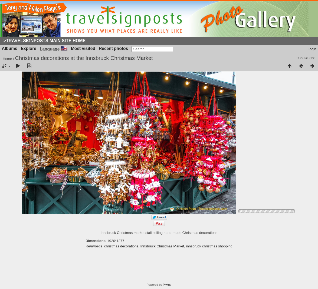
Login (312, 49)
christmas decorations (121, 246)
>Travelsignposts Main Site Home (45, 40)
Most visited (83, 48)
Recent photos (113, 48)
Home (7, 59)
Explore (28, 48)
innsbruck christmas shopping (209, 246)
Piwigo (167, 284)
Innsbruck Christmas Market (162, 246)
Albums (9, 48)
